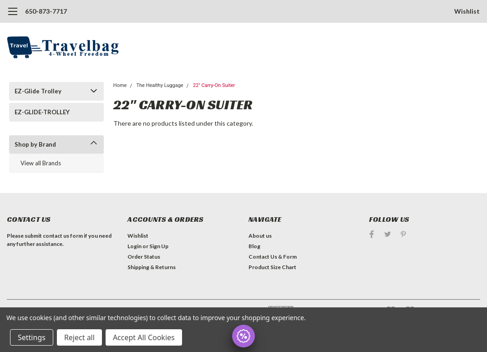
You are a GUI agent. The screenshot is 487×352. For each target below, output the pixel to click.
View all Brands (40, 163)
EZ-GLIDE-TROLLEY (42, 112)
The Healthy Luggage (159, 85)
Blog (254, 246)
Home (120, 85)
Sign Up (158, 246)
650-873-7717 (46, 11)
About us (260, 235)
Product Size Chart (272, 267)
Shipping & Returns (151, 267)
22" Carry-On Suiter (214, 85)
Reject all (79, 337)
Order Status (143, 256)
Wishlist (467, 11)
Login (134, 246)
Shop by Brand (35, 144)
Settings (32, 337)
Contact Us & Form (273, 256)
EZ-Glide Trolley (38, 91)
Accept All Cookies (144, 337)
